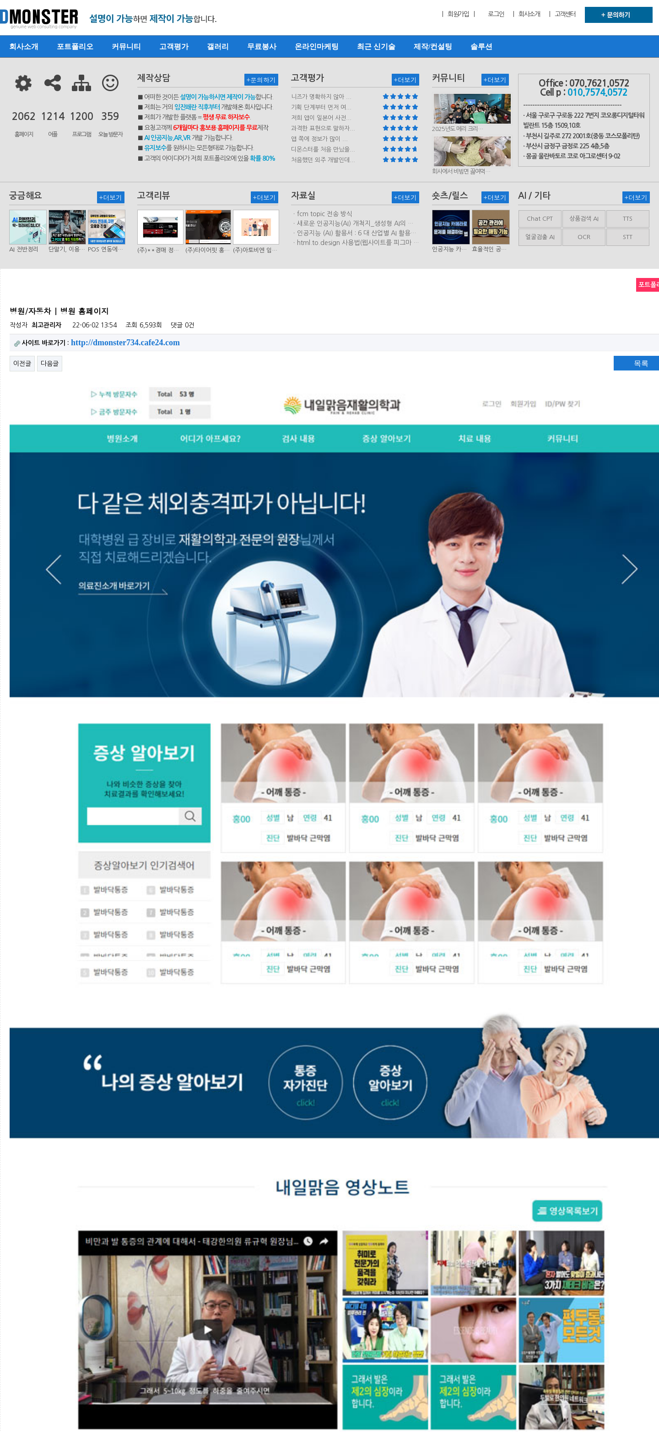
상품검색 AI (584, 219)
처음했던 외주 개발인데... (323, 160)
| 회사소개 (526, 14)
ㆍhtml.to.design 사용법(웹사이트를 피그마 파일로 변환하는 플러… (355, 243)
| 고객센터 (562, 14)
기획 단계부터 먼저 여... (321, 107)
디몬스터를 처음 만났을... (323, 149)
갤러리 (218, 46)
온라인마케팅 (317, 46)
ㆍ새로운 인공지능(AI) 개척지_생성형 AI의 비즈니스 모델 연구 (352, 224)
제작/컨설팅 (433, 46)
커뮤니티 (126, 46)
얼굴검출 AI (540, 237)
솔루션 (481, 46)
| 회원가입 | (458, 14)
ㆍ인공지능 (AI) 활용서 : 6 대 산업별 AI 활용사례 (353, 233)
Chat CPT (540, 219)
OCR (584, 237)
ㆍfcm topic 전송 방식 (321, 214)
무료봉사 (261, 46)
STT (627, 237)
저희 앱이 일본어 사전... (321, 118)
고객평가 (174, 46)
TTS (627, 219)
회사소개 (23, 46)
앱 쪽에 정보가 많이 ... (319, 139)
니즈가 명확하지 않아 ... (321, 97)
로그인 (496, 14)
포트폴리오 (75, 46)
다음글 (50, 363)
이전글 (22, 363)
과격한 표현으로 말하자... (323, 128)
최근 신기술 (376, 46)
